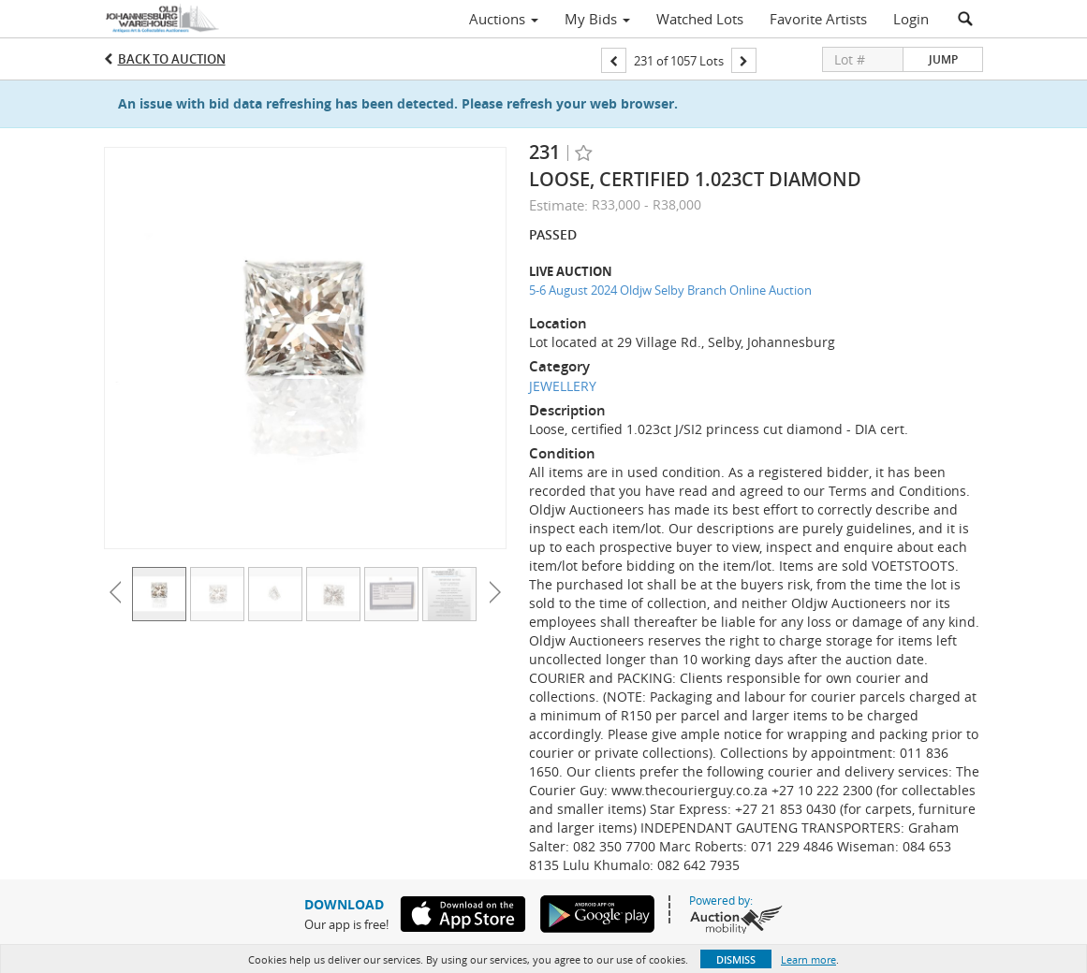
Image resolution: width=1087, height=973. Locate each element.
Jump (943, 59)
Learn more (808, 959)
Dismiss (736, 959)
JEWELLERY (562, 386)
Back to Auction (172, 59)
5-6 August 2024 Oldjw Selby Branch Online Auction (670, 290)
